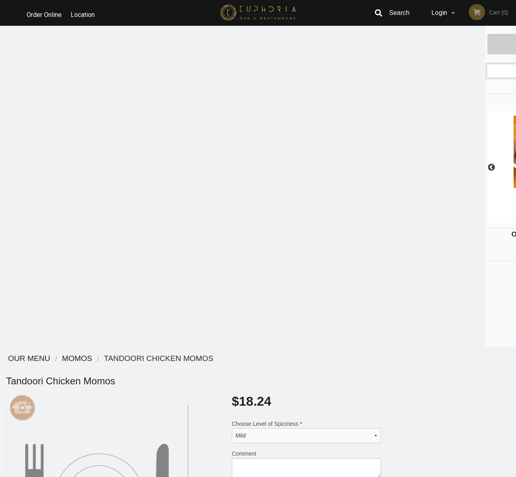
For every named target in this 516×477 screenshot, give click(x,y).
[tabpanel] (451, 168)
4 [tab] (458, 220)
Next (510, 168)
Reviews (307, 369)
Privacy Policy (314, 389)
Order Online (44, 13)
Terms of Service (271, 471)
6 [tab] (482, 220)
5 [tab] (470, 220)
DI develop (270, 449)
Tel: (385, 389)
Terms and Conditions (322, 379)
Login (439, 13)
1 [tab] (421, 220)
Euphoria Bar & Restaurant (113, 358)
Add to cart (312, 178)
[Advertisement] (193, 292)
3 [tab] (445, 220)
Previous (393, 168)
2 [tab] (433, 220)
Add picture (22, 87)
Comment (306, 144)
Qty (254, 176)
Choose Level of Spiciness (306, 111)
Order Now (451, 43)
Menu (237, 369)
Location (85, 13)
